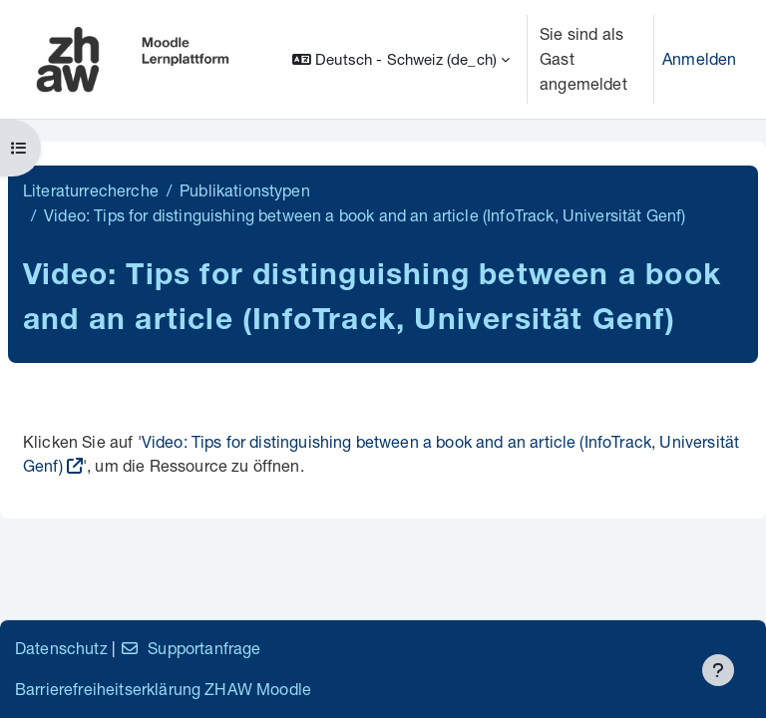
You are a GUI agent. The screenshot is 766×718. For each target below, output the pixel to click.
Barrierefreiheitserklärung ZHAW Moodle (163, 688)
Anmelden (699, 58)
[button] (401, 59)
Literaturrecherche (91, 189)
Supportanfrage (190, 647)
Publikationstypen (245, 189)
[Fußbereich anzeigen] (718, 670)
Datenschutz (61, 647)
